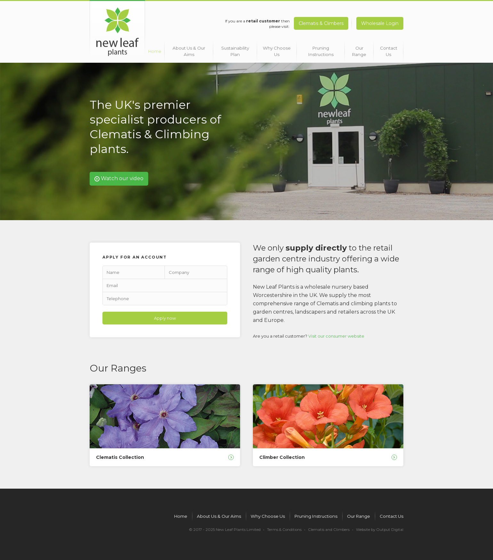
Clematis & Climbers (319, 23)
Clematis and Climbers (327, 529)
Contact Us (387, 48)
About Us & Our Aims (190, 48)
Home (155, 48)
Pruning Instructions (318, 48)
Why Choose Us (276, 48)
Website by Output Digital (378, 529)
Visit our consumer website (336, 333)
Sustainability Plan (234, 48)
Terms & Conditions (282, 529)
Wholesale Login (380, 23)
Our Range (357, 48)
